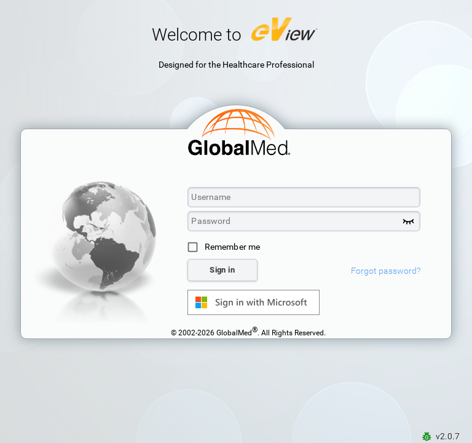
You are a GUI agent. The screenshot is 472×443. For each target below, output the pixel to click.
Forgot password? (385, 271)
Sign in (222, 269)
